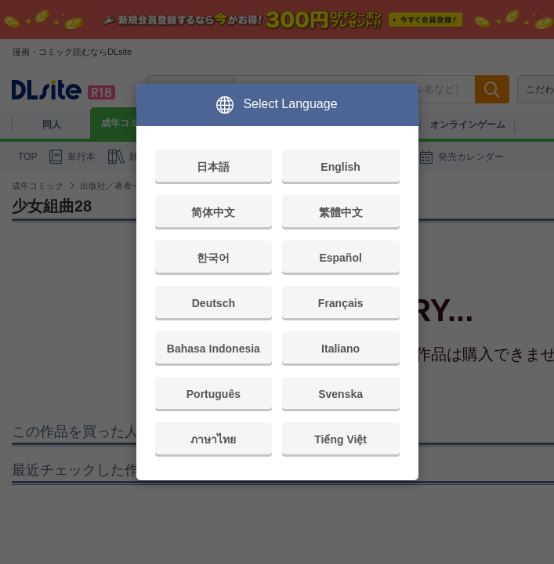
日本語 (213, 167)
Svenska (340, 394)
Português (213, 394)
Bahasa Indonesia (213, 348)
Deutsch (213, 303)
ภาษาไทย (213, 439)
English (340, 167)
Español (340, 257)
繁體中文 (341, 212)
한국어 (213, 257)
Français (341, 303)
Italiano (340, 348)
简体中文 (213, 212)
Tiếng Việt (340, 439)
